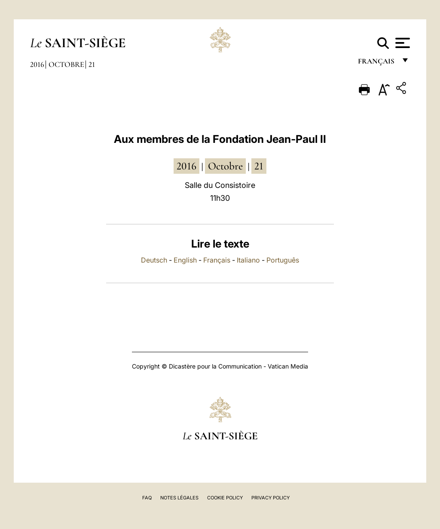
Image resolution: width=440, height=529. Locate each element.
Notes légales (179, 498)
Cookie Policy (225, 498)
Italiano (248, 260)
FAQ (147, 498)
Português (282, 260)
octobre (225, 166)
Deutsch (154, 260)
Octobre (66, 64)
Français (216, 260)
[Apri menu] (401, 43)
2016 (37, 64)
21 (92, 64)
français (377, 63)
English (185, 260)
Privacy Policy (270, 498)
